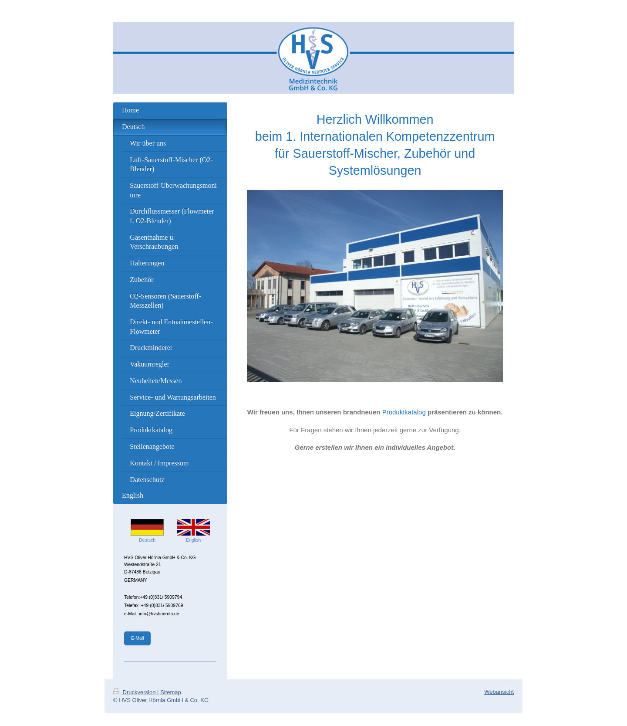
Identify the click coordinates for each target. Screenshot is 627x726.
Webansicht (499, 692)
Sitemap (170, 692)
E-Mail (137, 638)
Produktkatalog (404, 412)
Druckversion (135, 692)
